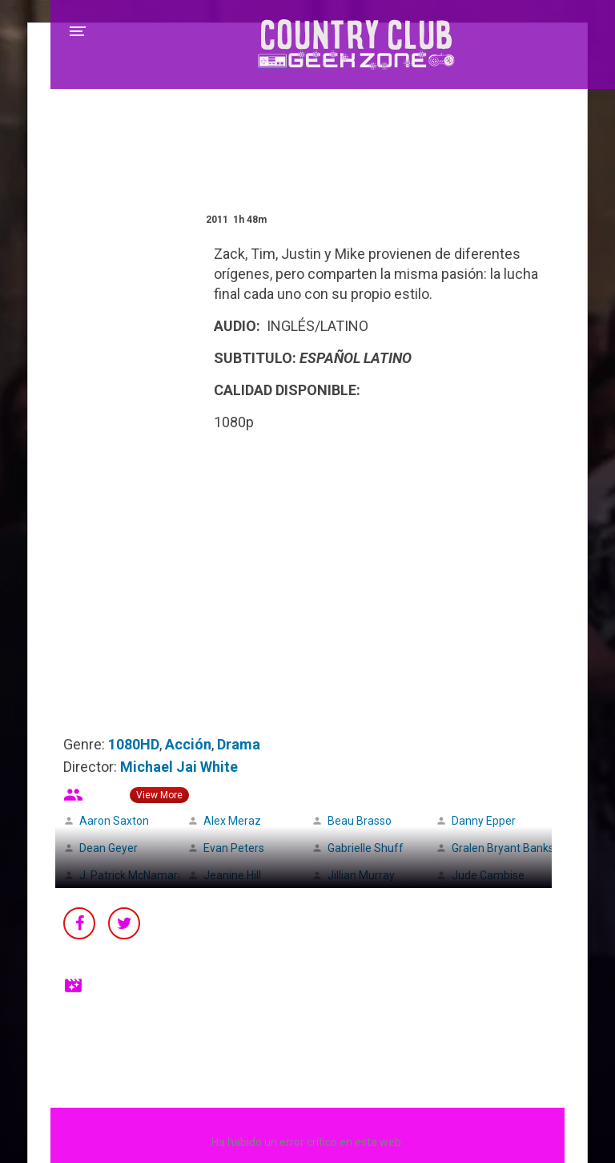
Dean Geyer (108, 848)
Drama (238, 744)
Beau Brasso (360, 820)
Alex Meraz (232, 820)
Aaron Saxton (114, 820)
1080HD (133, 744)
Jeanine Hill (232, 875)
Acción (188, 744)
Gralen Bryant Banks (503, 848)
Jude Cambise (488, 875)
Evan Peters (233, 848)
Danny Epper (484, 820)
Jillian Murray (361, 875)
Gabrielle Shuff (366, 848)
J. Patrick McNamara (131, 875)
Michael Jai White (179, 766)
